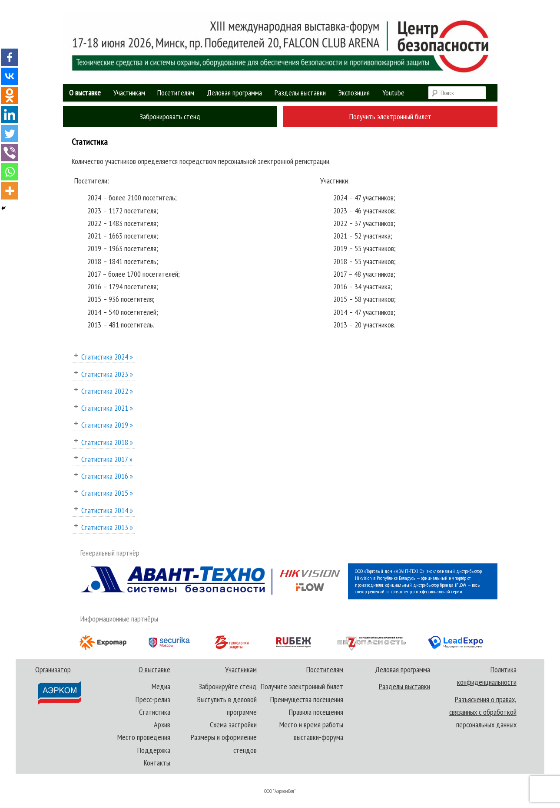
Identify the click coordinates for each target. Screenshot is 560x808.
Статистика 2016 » (107, 476)
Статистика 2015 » (107, 493)
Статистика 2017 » (107, 459)
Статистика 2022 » (107, 391)
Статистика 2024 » (107, 357)
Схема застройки (233, 724)
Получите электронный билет (302, 686)
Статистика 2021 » (107, 408)
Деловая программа (234, 93)
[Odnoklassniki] (9, 95)
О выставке (85, 93)
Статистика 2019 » (107, 425)
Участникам (129, 93)
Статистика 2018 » (107, 442)
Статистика (154, 712)
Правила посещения (316, 712)
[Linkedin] (9, 114)
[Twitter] (9, 133)
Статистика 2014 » (107, 510)
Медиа (161, 686)
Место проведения (143, 737)
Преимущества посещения (306, 699)
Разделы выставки (300, 93)
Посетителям (175, 93)
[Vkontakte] (9, 76)
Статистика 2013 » (107, 527)
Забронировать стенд (170, 116)
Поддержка (153, 750)
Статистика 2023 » (107, 374)
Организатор (58, 685)
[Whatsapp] (9, 171)
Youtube (393, 93)
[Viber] (9, 152)
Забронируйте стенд (228, 686)
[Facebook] (9, 57)
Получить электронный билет (390, 116)
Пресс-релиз (153, 699)
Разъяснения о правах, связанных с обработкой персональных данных (483, 712)
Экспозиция (354, 93)
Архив (162, 724)
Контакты (157, 763)
